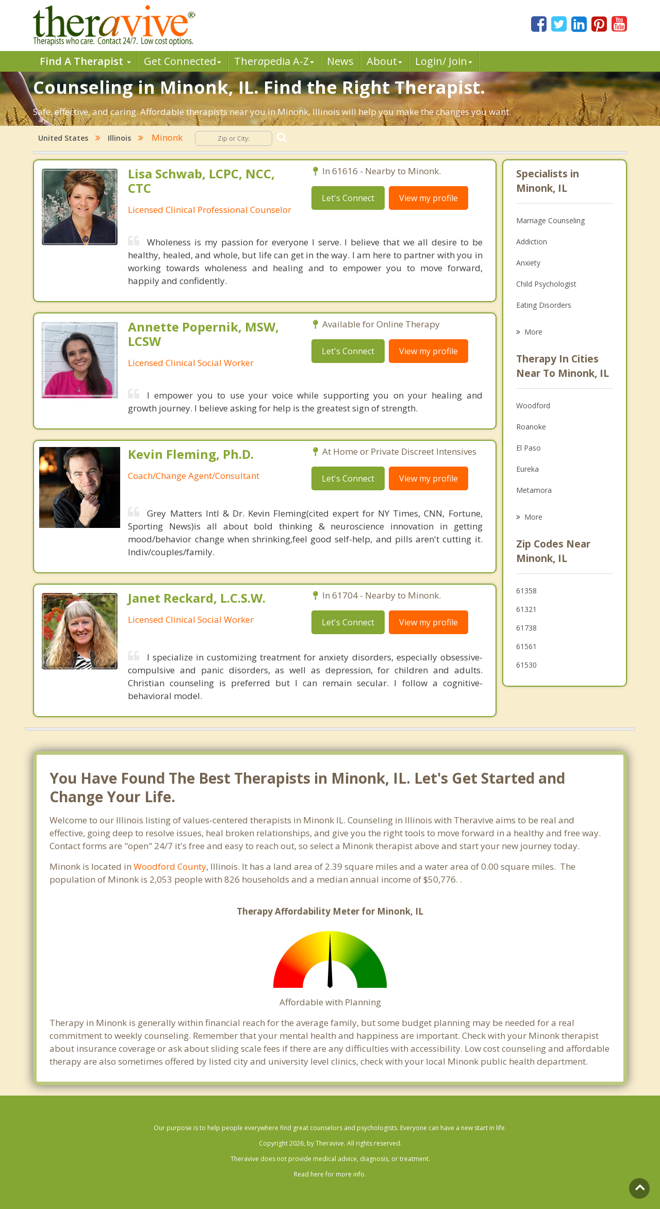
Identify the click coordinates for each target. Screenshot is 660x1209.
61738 (526, 628)
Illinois (119, 138)
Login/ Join (443, 61)
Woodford (533, 405)
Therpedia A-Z (274, 61)
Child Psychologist (546, 284)
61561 (526, 646)
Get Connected (182, 61)
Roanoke (531, 427)
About (384, 61)
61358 (526, 590)
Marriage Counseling (550, 220)
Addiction (531, 241)
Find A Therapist (85, 61)
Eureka (527, 469)
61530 (526, 665)
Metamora (534, 490)
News (340, 61)
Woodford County (170, 866)
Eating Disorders (543, 305)
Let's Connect (348, 198)
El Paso (528, 448)
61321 (526, 609)
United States (63, 138)
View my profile (428, 198)
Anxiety (528, 263)
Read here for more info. (330, 1174)
